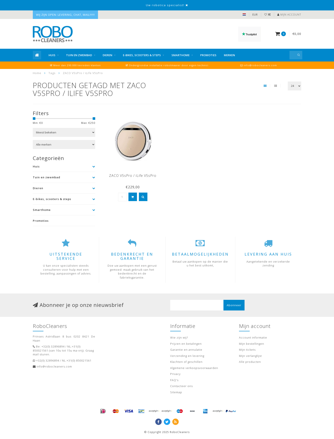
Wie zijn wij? (179, 337)
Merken (229, 55)
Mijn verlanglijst (250, 356)
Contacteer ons (181, 386)
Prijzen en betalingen (186, 344)
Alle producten (250, 362)
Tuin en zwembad (79, 55)
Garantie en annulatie (186, 350)
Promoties (208, 55)
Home (37, 73)
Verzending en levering (187, 356)
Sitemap (176, 392)
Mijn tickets (247, 350)
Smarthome (180, 55)
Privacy (175, 374)
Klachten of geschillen (186, 362)
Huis (52, 55)
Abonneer (234, 305)
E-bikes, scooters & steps (142, 55)
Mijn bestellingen (251, 344)
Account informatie (253, 337)
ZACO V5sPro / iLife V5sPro (132, 175)
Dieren (107, 55)
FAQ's (174, 380)
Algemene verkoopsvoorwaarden (194, 368)
